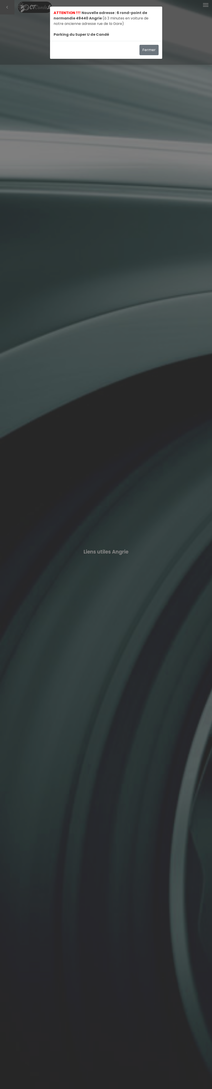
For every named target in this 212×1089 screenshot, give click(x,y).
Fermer (149, 49)
